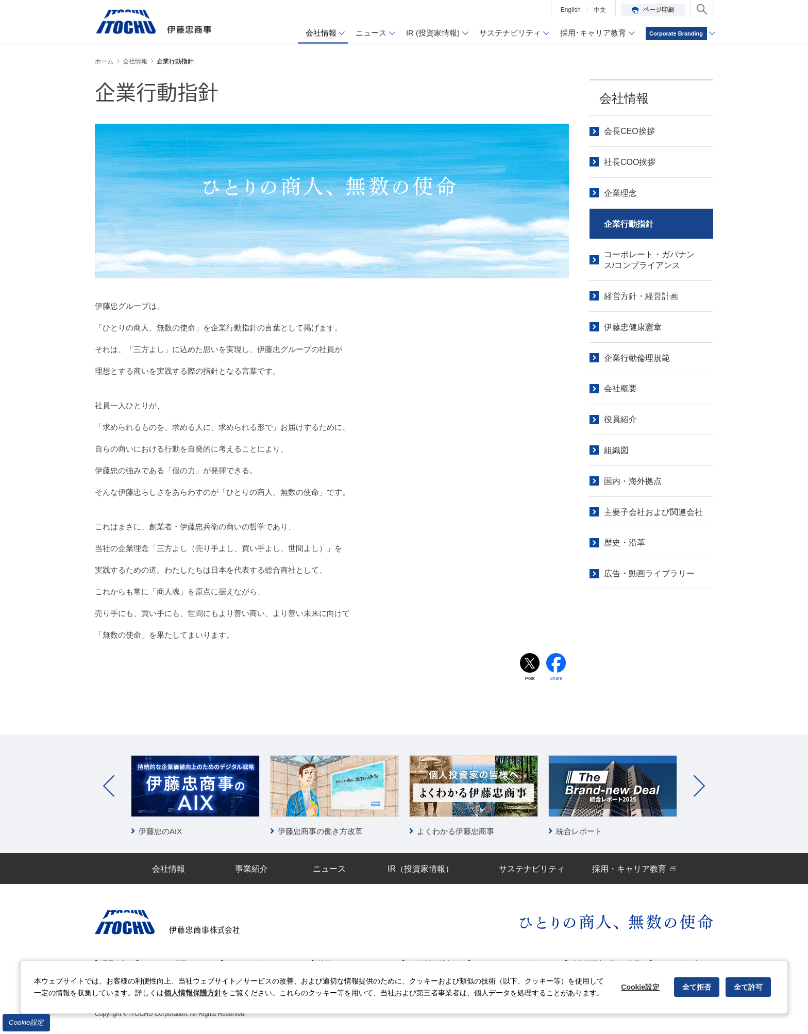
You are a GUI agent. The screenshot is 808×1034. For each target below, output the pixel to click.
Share (556, 679)
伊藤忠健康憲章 (633, 327)
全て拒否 (696, 987)
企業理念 (620, 193)
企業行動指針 (628, 224)
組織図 (616, 450)
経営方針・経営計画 (641, 296)
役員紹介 (620, 419)
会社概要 (620, 388)
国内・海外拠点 (633, 481)
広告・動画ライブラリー (649, 573)
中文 (600, 9)
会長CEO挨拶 (629, 131)
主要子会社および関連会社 (653, 512)
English (571, 9)
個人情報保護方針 (193, 993)
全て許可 (748, 987)
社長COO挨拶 (629, 162)
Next (699, 787)
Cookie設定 (26, 1022)
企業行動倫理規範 (637, 358)
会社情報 (624, 98)
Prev (109, 787)
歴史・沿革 (624, 542)
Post (530, 679)
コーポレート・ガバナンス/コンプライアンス (649, 260)
